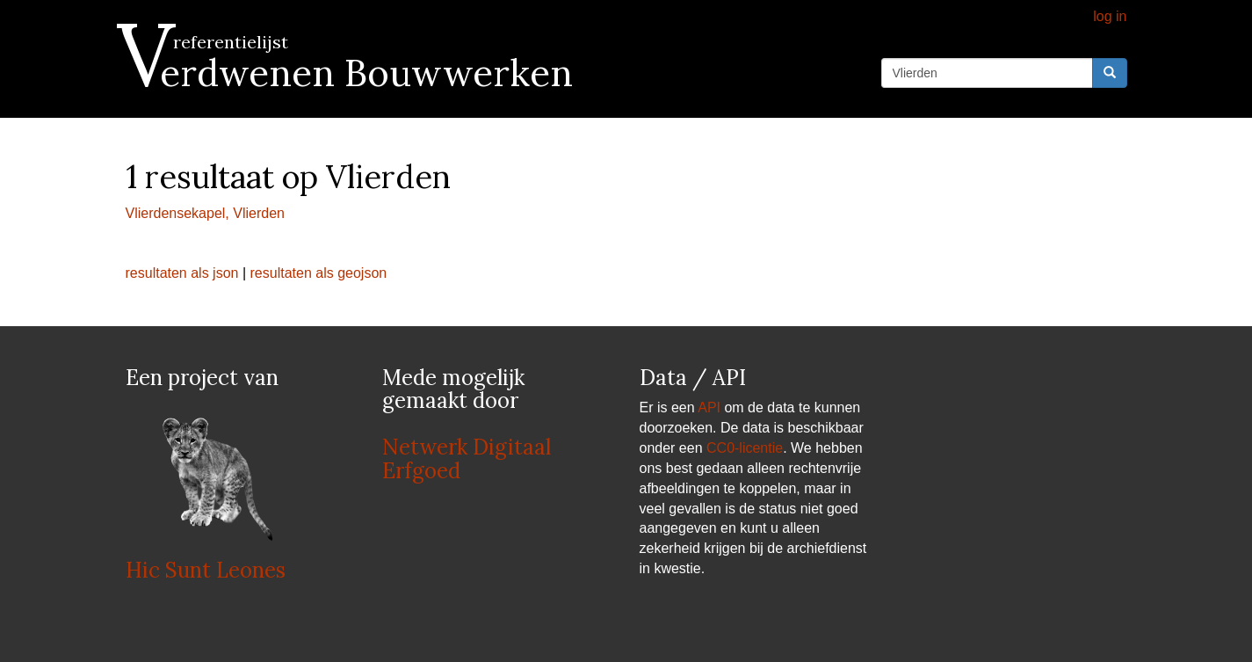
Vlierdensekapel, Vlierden (205, 213)
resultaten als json (182, 273)
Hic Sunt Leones (206, 570)
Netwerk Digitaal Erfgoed (466, 458)
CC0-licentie (744, 447)
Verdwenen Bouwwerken (349, 73)
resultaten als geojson (318, 273)
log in (1109, 16)
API (709, 407)
